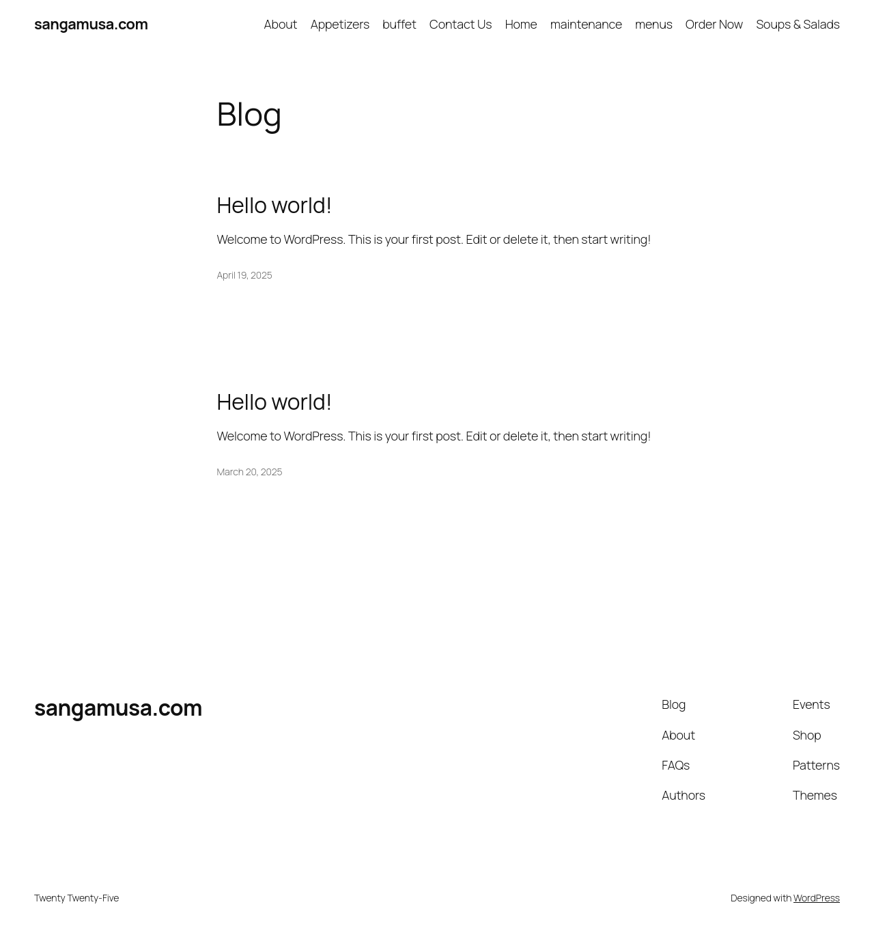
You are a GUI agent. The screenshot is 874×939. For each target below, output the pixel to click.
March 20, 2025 (250, 471)
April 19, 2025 (244, 274)
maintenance (586, 24)
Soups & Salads (798, 24)
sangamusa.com (91, 24)
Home (521, 24)
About (281, 24)
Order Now (714, 24)
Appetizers (340, 24)
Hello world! (275, 205)
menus (654, 24)
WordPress (816, 897)
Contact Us (460, 24)
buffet (399, 24)
